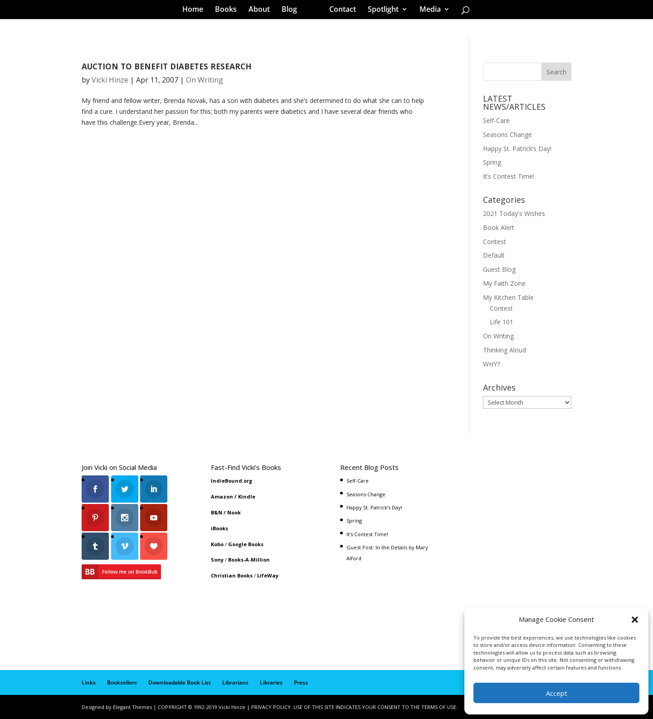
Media (427, 11)
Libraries (271, 682)
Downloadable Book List (179, 682)
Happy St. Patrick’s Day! (517, 148)
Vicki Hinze (110, 80)
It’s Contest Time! (508, 176)
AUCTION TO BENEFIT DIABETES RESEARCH (167, 66)
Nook (234, 512)
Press (301, 682)
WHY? (491, 364)
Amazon (222, 496)
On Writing (204, 80)
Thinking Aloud (504, 350)
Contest (494, 241)
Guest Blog (499, 269)
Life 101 (501, 322)
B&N (216, 512)
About (262, 11)
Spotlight (380, 11)
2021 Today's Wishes (514, 213)
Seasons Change (507, 134)
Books (229, 11)
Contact (339, 11)
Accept (556, 693)
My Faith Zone (504, 283)
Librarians (235, 682)
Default (494, 255)
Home (195, 11)
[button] (634, 619)
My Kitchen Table (508, 297)
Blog (292, 11)
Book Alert (498, 227)
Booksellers (122, 682)
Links (89, 682)
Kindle (246, 496)
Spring (492, 162)
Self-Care (496, 120)
